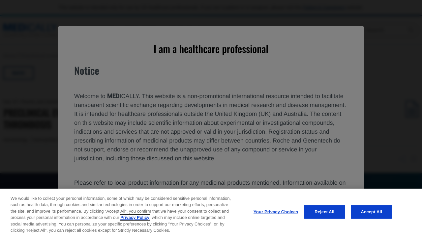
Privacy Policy (134, 217)
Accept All (371, 211)
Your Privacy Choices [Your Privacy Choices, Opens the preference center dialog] (276, 211)
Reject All (324, 211)
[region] (211, 213)
